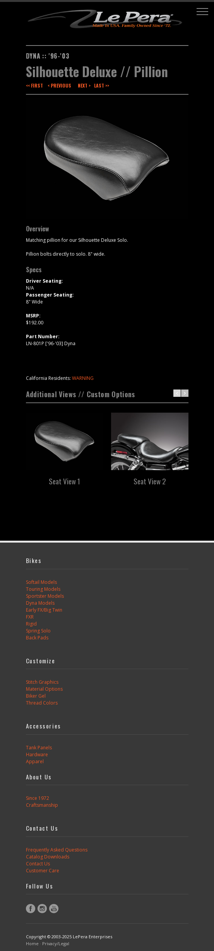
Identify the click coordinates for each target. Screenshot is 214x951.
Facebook (30, 908)
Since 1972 (37, 798)
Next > (84, 85)
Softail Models (41, 582)
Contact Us (38, 863)
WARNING (83, 378)
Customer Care (42, 870)
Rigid (31, 624)
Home (32, 943)
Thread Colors (42, 703)
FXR (30, 617)
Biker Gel (36, 696)
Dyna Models (40, 603)
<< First (34, 85)
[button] (202, 11)
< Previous (59, 85)
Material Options (44, 689)
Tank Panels (39, 747)
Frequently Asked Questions (56, 849)
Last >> (101, 85)
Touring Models (43, 589)
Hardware (37, 754)
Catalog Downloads (47, 856)
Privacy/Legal (55, 943)
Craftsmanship (42, 805)
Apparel (35, 761)
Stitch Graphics (42, 682)
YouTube (53, 908)
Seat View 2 (150, 480)
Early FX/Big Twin (44, 610)
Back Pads (37, 637)
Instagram (42, 908)
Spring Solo (38, 630)
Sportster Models (45, 596)
